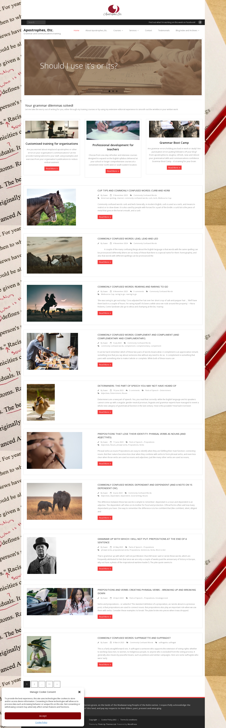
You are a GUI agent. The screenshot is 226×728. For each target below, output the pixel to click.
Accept (43, 715)
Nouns (124, 393)
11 (49, 684)
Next (57, 684)
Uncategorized (161, 598)
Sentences (145, 550)
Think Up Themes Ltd (107, 724)
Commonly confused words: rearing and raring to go (133, 286)
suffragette (163, 642)
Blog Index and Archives (186, 30)
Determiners (115, 393)
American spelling (108, 198)
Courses (117, 30)
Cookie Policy (41, 722)
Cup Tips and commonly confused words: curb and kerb (134, 190)
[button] (79, 692)
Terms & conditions (128, 719)
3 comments (138, 291)
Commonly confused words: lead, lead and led (128, 238)
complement (129, 346)
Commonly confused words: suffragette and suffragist (134, 637)
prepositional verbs (121, 550)
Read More (51, 168)
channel (120, 198)
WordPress (132, 724)
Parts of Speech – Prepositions (141, 442)
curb (150, 198)
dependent (125, 496)
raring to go (120, 294)
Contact (148, 30)
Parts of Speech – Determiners (158, 390)
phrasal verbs (121, 445)
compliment (156, 346)
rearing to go (131, 294)
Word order (161, 550)
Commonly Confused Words (145, 195)
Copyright (93, 719)
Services (133, 30)
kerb (155, 198)
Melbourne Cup (164, 198)
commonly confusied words (136, 198)
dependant (115, 496)
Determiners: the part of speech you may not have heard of (137, 385)
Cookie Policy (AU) (108, 719)
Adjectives (105, 393)
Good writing (136, 496)
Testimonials (164, 30)
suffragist (172, 642)
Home (76, 30)
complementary (143, 346)
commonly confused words (112, 346)
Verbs (141, 445)
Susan (105, 195)
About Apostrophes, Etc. (96, 30)
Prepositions (133, 445)
